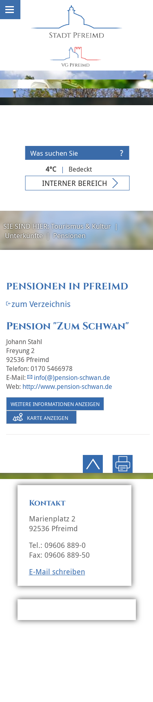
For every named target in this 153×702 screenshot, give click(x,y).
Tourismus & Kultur (81, 226)
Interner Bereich (74, 183)
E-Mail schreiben (57, 571)
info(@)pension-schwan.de (72, 377)
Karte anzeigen (47, 418)
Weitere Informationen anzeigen (55, 404)
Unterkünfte (24, 235)
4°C (51, 169)
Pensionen (69, 235)
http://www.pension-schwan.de (67, 386)
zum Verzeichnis (41, 303)
